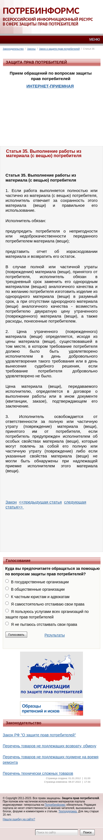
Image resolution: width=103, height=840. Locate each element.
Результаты (54, 635)
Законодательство (13, 48)
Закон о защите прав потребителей (59, 48)
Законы (31, 48)
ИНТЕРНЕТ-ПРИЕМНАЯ (50, 86)
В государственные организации (40, 582)
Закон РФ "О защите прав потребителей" (39, 735)
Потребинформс (54, 804)
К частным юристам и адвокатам (40, 597)
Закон (11, 502)
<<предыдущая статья (40, 502)
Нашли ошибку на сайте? (19, 819)
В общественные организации (38, 589)
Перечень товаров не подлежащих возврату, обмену (49, 746)
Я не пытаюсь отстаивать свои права (44, 624)
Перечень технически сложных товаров (38, 773)
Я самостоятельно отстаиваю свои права (47, 604)
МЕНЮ (94, 39)
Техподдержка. (68, 811)
